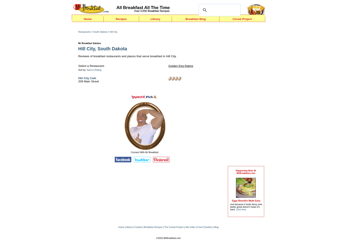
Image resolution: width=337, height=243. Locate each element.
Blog (216, 227)
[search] (219, 10)
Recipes (121, 19)
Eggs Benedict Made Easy (246, 200)
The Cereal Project (173, 227)
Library (155, 19)
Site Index (190, 227)
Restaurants (84, 32)
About (129, 227)
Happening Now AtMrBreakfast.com (246, 171)
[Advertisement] (246, 95)
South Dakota (100, 32)
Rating (98, 70)
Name (90, 70)
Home (88, 19)
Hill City (113, 32)
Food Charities (204, 227)
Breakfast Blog (195, 19)
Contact (138, 227)
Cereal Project (242, 19)
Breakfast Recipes (153, 227)
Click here (241, 209)
